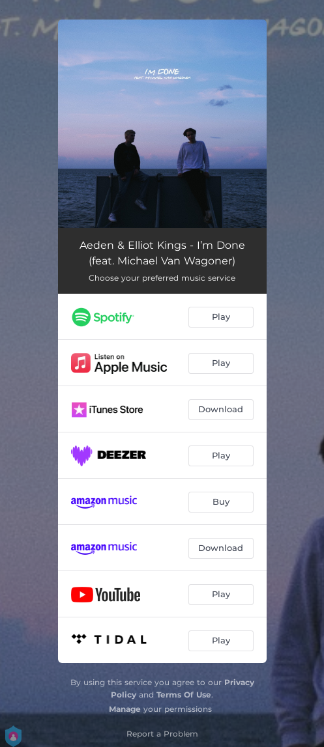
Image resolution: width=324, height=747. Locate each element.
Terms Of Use (183, 694)
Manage (125, 709)
